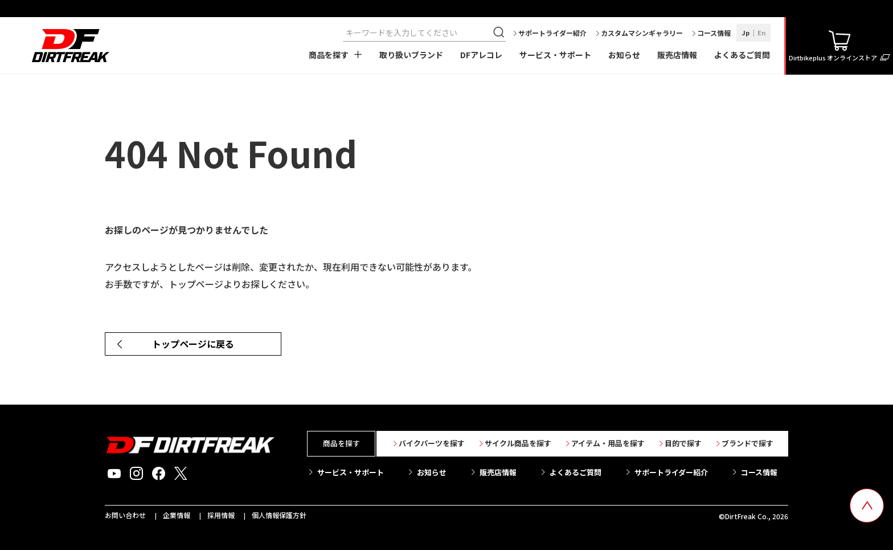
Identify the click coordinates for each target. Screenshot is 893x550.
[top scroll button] (867, 505)
